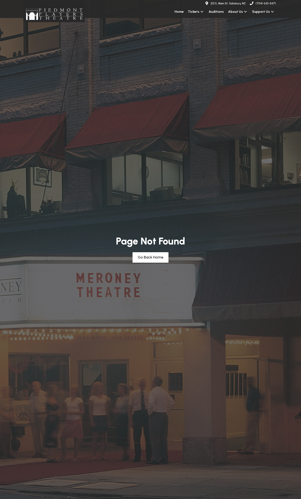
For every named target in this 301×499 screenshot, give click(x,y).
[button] (201, 11)
